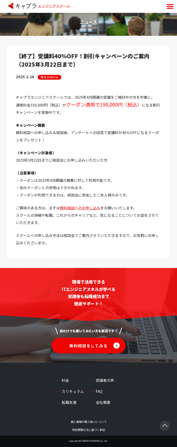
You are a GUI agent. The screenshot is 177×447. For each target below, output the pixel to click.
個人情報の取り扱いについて (89, 422)
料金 (65, 380)
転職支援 (69, 402)
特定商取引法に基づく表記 (88, 430)
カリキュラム (73, 391)
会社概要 (103, 402)
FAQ (99, 391)
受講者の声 (105, 380)
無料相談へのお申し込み (80, 208)
